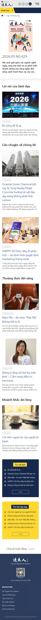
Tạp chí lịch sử (7, 598)
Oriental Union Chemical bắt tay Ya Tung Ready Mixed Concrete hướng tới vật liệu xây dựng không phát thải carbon (19, 192)
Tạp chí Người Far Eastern (20, 563)
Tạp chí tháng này (8, 595)
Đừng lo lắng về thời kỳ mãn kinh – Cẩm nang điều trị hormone (19, 376)
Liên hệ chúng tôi (8, 609)
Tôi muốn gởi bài (8, 602)
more (20, 492)
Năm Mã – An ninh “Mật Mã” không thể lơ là (19, 319)
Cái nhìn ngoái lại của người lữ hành (20, 439)
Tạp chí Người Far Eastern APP (20, 580)
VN (30, 4)
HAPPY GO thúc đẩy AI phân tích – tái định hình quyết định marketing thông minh (20, 255)
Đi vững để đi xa (11, 125)
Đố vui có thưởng (8, 605)
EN (27, 4)
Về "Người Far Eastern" (10, 591)
